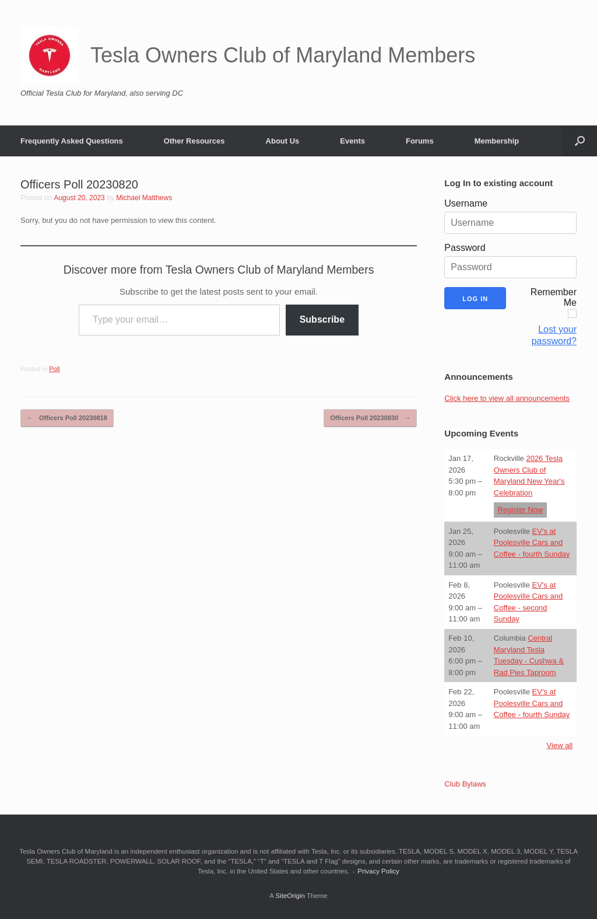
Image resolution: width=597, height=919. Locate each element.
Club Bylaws (465, 784)
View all (560, 745)
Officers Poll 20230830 (370, 418)
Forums (420, 141)
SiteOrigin (290, 895)
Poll (54, 368)
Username (465, 203)
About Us (283, 141)
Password (464, 248)
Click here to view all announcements (507, 398)
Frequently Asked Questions (71, 141)
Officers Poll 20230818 (67, 418)
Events (352, 141)
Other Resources (194, 141)
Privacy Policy (378, 871)
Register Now (520, 509)
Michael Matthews (144, 198)
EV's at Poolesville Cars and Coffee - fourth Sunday (532, 542)
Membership (497, 141)
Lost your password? (554, 335)
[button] (580, 140)
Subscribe (322, 319)
